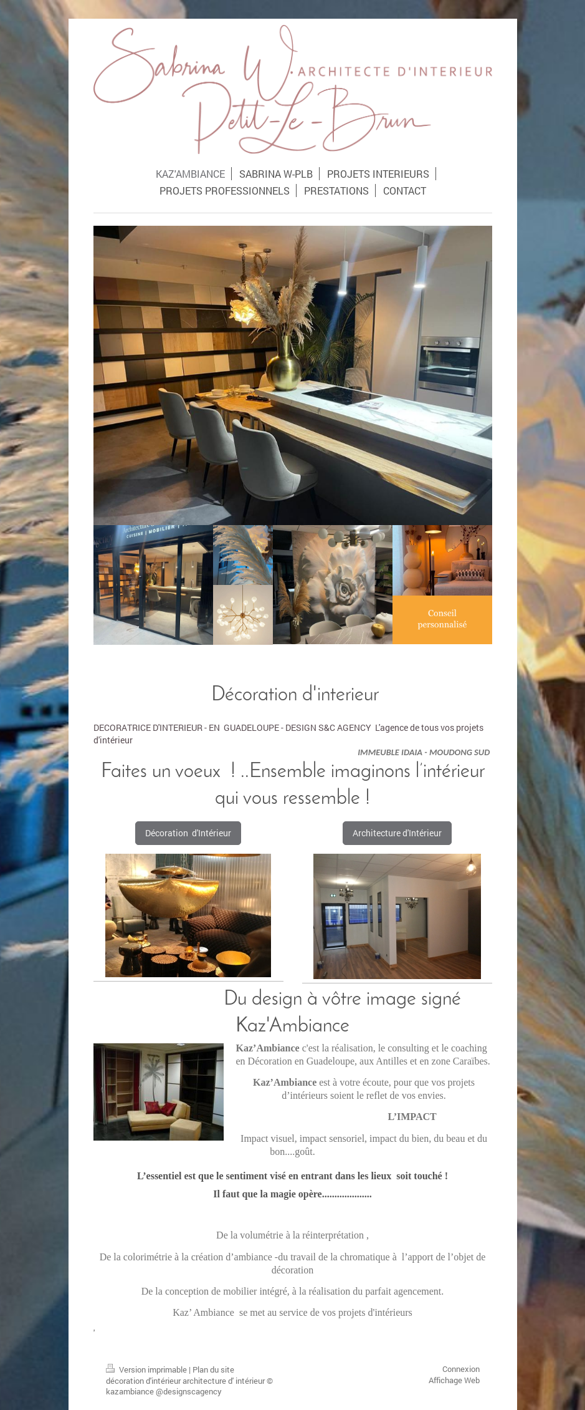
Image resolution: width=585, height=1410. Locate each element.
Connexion (461, 1369)
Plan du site (213, 1369)
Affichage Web (454, 1380)
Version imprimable (147, 1369)
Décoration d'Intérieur (188, 833)
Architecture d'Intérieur (397, 833)
